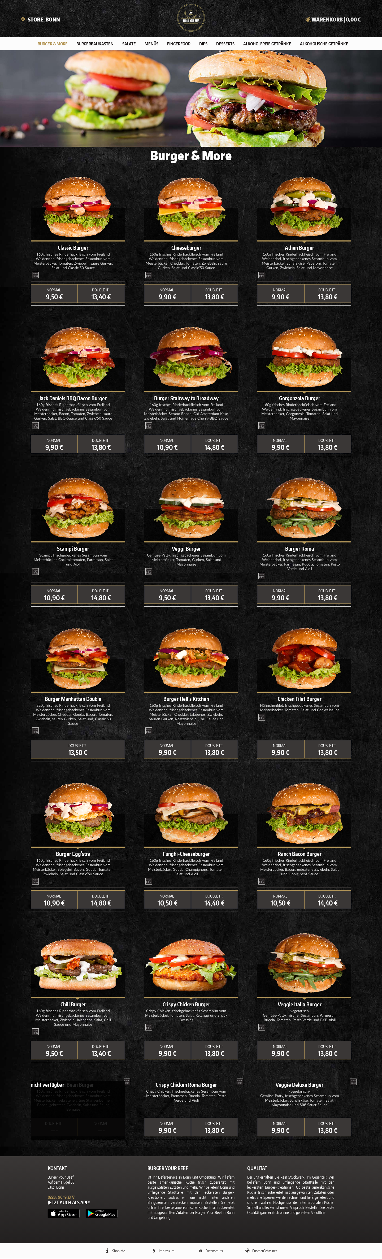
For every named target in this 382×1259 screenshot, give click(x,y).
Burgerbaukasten (95, 44)
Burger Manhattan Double (73, 699)
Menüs (151, 44)
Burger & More (53, 44)
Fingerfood (178, 44)
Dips (203, 44)
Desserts (225, 44)
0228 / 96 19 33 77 (61, 1197)
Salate (129, 44)
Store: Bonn (40, 19)
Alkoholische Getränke (324, 44)
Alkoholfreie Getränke (267, 44)
